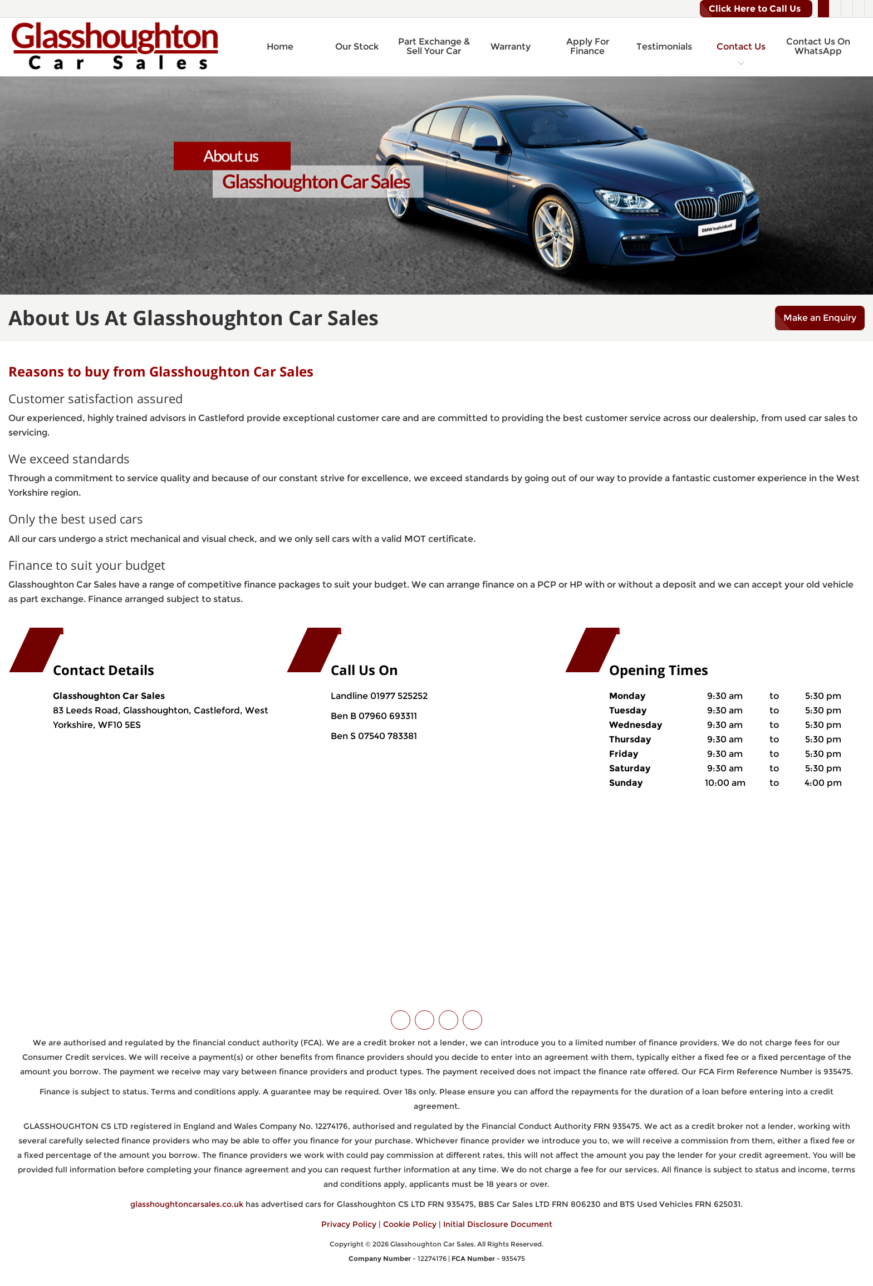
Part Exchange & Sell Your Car (434, 46)
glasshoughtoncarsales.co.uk (186, 1204)
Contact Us (741, 46)
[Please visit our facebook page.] (835, 9)
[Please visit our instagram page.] (846, 9)
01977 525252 (399, 696)
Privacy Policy (348, 1224)
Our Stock (357, 46)
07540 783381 (386, 736)
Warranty (511, 46)
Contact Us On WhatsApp (818, 46)
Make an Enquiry (819, 317)
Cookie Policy (409, 1224)
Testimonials (664, 46)
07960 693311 (386, 716)
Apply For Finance (587, 46)
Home (280, 46)
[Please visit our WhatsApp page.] (858, 9)
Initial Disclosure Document (497, 1224)
